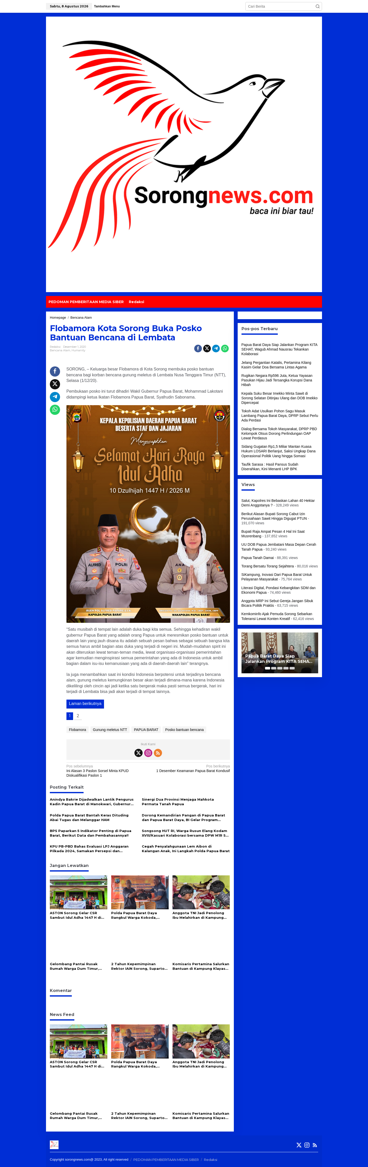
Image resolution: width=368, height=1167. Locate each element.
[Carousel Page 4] (286, 668)
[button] (317, 6)
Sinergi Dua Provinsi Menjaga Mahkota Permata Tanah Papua (178, 801)
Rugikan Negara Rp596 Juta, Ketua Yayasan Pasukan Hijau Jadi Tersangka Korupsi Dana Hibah (277, 380)
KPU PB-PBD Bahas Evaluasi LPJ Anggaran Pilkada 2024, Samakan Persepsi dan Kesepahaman (89, 848)
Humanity (78, 350)
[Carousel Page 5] (292, 668)
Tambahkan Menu (107, 6)
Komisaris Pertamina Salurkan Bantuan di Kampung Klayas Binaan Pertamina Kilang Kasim (200, 966)
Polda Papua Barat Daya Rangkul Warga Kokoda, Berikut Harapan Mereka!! (134, 915)
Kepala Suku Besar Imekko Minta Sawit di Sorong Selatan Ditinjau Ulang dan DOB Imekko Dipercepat (279, 398)
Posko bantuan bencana (184, 730)
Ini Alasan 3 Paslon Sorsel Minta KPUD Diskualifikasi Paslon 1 (105, 770)
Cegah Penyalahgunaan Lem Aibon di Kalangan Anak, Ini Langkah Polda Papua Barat (186, 848)
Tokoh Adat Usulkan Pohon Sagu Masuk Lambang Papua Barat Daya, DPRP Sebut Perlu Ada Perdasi (279, 415)
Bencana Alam (60, 350)
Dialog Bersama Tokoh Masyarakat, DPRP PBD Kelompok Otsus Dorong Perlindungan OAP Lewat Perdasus (279, 433)
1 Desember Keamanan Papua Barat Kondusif (190, 768)
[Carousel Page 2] (273, 668)
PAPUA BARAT (146, 730)
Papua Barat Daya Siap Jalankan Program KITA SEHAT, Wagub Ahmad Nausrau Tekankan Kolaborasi (279, 349)
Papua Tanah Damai (257, 558)
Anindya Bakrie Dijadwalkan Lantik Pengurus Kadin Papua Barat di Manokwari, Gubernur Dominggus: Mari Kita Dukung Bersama (92, 801)
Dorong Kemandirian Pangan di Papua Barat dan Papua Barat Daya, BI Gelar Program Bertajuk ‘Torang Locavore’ (183, 817)
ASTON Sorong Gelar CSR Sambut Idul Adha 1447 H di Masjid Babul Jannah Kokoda (77, 915)
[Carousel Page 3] (279, 668)
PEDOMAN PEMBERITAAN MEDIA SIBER (166, 1160)
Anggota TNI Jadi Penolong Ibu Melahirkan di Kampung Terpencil (198, 915)
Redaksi (210, 1160)
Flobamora (77, 730)
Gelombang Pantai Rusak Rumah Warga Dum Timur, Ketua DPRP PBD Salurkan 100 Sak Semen (78, 966)
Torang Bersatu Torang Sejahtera (267, 566)
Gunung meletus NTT (110, 730)
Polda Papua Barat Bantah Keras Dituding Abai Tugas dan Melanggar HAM (89, 817)
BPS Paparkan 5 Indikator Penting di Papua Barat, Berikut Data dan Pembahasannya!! (90, 833)
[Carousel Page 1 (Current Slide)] (267, 668)
